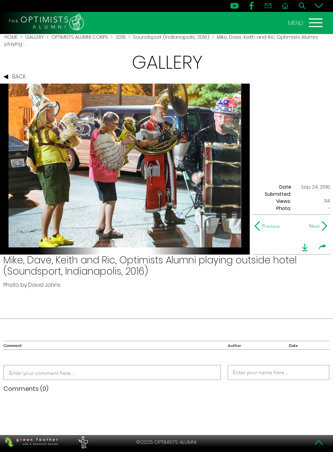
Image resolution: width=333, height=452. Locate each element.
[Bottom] (319, 6)
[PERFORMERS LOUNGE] (82, 442)
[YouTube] (234, 6)
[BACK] (16, 77)
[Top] (319, 442)
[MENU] (306, 22)
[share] (322, 247)
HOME (11, 37)
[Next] (313, 226)
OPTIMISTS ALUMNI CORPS (79, 37)
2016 (121, 37)
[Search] (302, 6)
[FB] (251, 6)
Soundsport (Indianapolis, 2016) (171, 37)
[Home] (285, 6)
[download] (305, 247)
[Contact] (268, 6)
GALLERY (34, 37)
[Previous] (268, 226)
